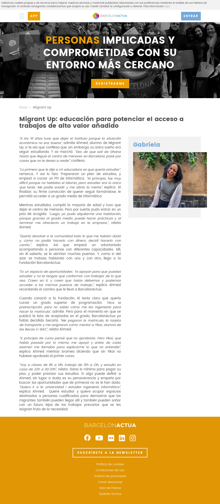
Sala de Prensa (110, 488)
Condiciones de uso (110, 470)
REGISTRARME (110, 83)
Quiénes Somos (110, 494)
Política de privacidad (110, 476)
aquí (167, 6)
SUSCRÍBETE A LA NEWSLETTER (110, 452)
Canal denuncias (110, 482)
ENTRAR (191, 16)
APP (34, 16)
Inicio (23, 107)
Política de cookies (110, 464)
